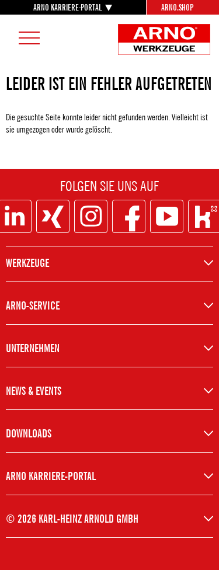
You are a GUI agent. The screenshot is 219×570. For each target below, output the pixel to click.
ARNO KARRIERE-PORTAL (67, 7)
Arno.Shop (177, 7)
